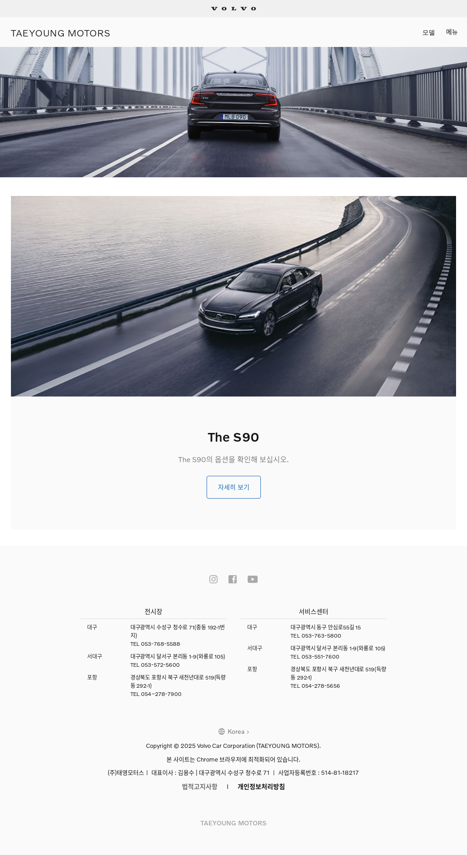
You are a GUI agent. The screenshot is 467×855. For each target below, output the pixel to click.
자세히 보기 (233, 487)
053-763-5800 (321, 635)
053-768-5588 (160, 643)
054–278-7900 (161, 693)
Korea (236, 731)
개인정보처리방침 (261, 786)
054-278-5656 (320, 685)
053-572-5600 (160, 664)
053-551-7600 (320, 656)
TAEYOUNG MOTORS (61, 32)
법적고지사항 (200, 786)
